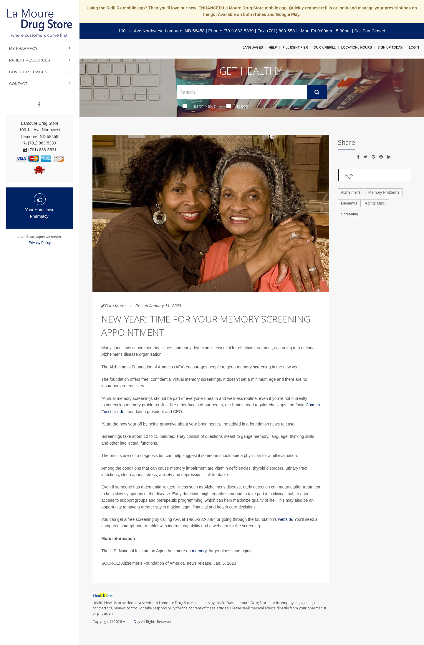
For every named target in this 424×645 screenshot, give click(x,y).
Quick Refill (325, 47)
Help (273, 47)
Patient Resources (29, 60)
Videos (237, 106)
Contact (18, 84)
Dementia (349, 203)
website (285, 519)
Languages (253, 47)
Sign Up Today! (390, 47)
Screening (349, 214)
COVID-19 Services (28, 72)
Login (414, 47)
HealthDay (131, 621)
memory (199, 550)
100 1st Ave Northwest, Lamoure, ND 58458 (161, 30)
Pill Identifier (295, 47)
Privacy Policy (40, 243)
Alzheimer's (351, 192)
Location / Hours (356, 47)
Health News (199, 106)
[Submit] (317, 92)
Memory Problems (383, 192)
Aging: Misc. (375, 203)
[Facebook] (39, 104)
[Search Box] (242, 92)
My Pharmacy (23, 48)
